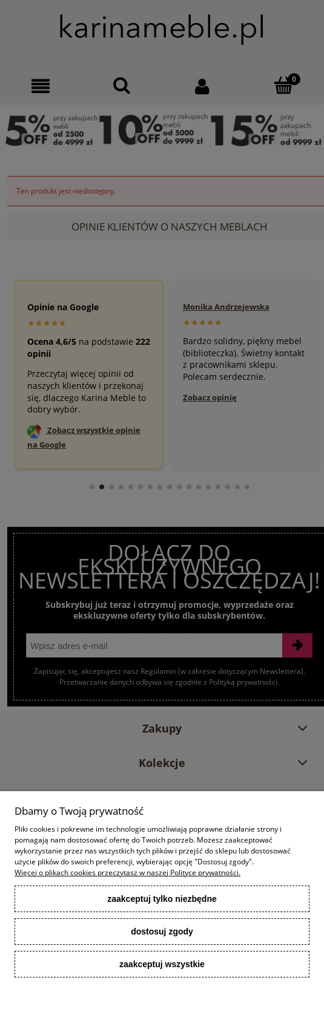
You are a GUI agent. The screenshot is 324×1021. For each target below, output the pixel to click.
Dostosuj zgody (162, 931)
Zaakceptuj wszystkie (162, 964)
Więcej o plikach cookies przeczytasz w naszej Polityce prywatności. (127, 872)
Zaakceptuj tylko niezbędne (162, 899)
